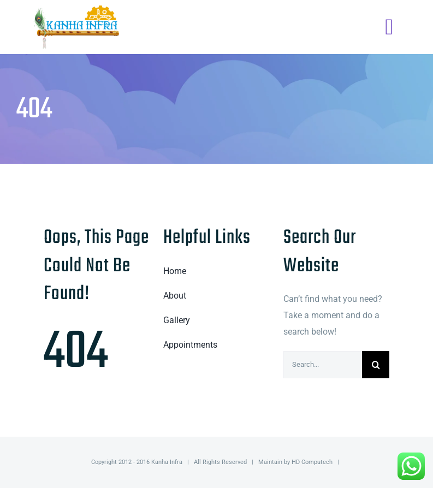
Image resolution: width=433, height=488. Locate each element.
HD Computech (312, 462)
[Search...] (322, 364)
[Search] (375, 364)
